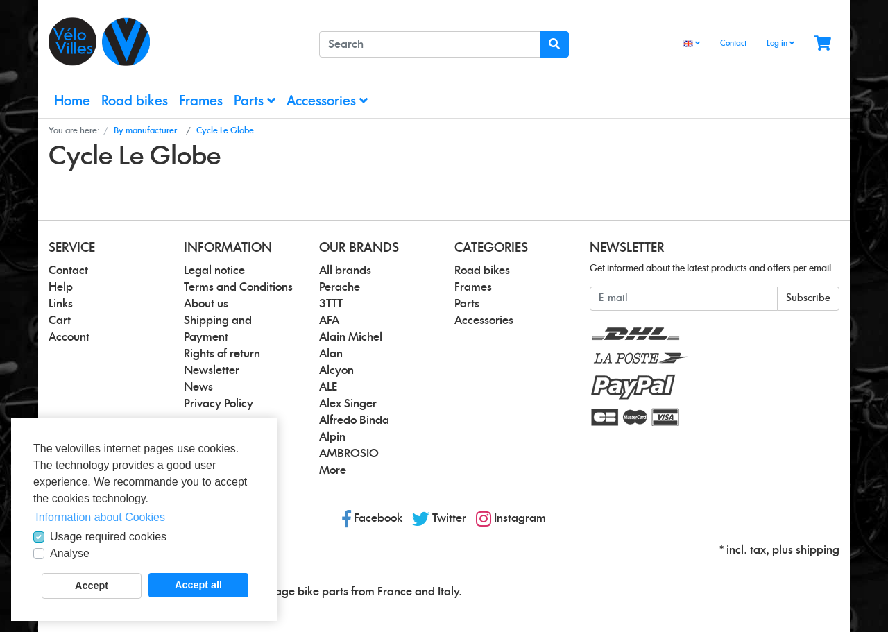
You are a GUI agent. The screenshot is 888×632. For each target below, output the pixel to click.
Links (61, 303)
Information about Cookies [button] (100, 517)
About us (206, 303)
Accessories (327, 101)
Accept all (198, 584)
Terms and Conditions (238, 287)
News (198, 387)
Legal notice (214, 270)
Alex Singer (348, 403)
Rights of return (222, 353)
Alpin (332, 437)
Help (61, 287)
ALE (328, 387)
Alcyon (336, 370)
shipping (817, 550)
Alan (331, 353)
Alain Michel (350, 337)
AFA (329, 320)
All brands (345, 270)
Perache (339, 287)
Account (69, 337)
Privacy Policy (218, 403)
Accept (91, 585)
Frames (201, 101)
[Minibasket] (822, 44)
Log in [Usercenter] (780, 43)
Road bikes (134, 101)
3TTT (331, 303)
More (332, 470)
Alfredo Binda (354, 420)
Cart (60, 320)
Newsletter (211, 370)
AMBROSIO (349, 453)
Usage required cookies (108, 537)
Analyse (69, 553)
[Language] (691, 44)
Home (72, 101)
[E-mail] (684, 299)
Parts (254, 101)
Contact (733, 43)
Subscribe (808, 298)
